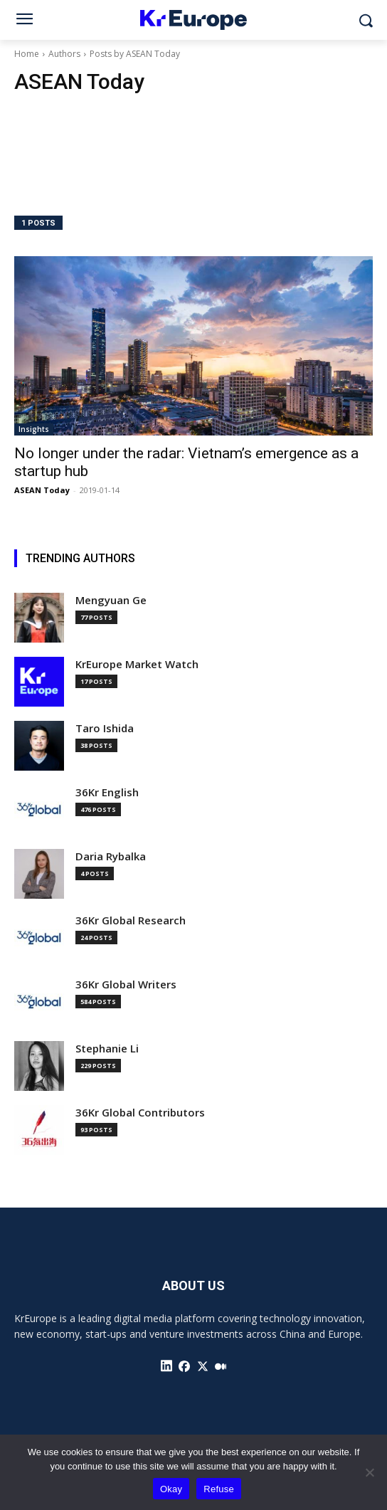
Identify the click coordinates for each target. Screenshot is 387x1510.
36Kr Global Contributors (140, 1112)
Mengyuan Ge (111, 600)
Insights (33, 429)
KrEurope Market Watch (136, 664)
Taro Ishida (104, 728)
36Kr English (107, 792)
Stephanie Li (107, 1048)
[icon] (166, 1366)
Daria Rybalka (110, 856)
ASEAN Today (42, 490)
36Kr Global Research (130, 920)
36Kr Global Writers (125, 984)
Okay (171, 1489)
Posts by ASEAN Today (135, 54)
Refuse (218, 1489)
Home (26, 54)
